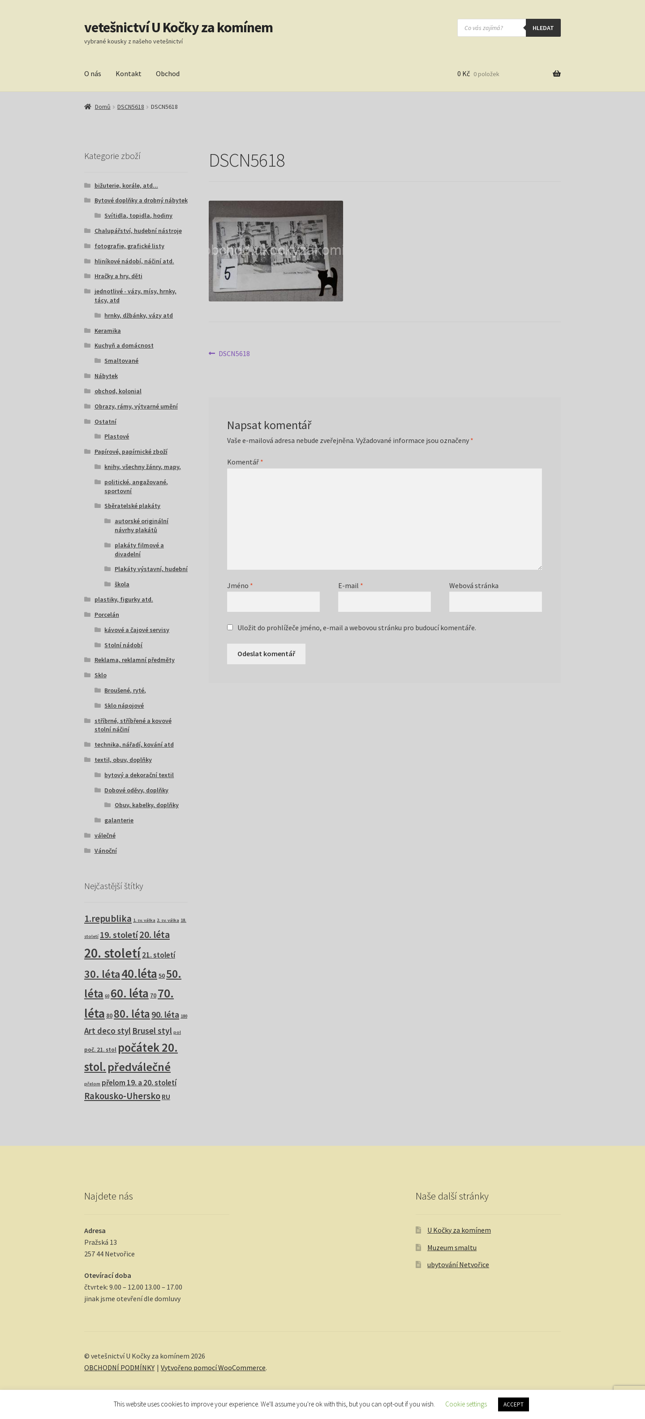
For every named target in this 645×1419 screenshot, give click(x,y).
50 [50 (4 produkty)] (162, 976)
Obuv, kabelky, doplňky (147, 805)
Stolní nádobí (123, 645)
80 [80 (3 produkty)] (109, 1015)
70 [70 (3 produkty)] (153, 995)
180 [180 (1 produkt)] (184, 1016)
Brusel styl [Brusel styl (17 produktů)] (152, 1030)
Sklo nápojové (124, 705)
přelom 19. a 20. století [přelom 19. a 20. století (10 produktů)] (139, 1083)
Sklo (101, 675)
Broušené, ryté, (125, 690)
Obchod (168, 73)
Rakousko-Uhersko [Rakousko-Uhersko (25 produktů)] (122, 1096)
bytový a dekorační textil (139, 775)
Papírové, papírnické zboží (131, 451)
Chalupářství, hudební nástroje (138, 231)
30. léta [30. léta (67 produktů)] (102, 974)
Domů (103, 107)
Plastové (116, 436)
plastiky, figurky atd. (124, 599)
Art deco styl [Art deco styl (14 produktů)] (107, 1031)
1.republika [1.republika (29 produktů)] (108, 918)
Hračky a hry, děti (118, 276)
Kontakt (129, 73)
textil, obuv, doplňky (123, 760)
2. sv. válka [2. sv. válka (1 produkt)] (168, 920)
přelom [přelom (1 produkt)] (92, 1084)
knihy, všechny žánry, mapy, (142, 467)
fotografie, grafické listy (129, 246)
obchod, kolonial (118, 391)
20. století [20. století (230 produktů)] (112, 953)
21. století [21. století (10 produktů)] (158, 955)
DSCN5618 (130, 107)
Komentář (245, 461)
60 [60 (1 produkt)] (107, 996)
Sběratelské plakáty (132, 506)
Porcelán (107, 615)
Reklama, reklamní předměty (135, 660)
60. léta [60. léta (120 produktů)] (130, 993)
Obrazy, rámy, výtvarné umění (136, 406)
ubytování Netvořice (458, 1264)
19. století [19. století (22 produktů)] (119, 935)
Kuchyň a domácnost (124, 345)
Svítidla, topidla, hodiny (138, 215)
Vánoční (106, 851)
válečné (105, 835)
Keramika (108, 331)
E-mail (350, 585)
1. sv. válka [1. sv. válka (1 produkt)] (144, 920)
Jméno (240, 585)
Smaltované (121, 361)
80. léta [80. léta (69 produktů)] (132, 1014)
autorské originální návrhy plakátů (141, 525)
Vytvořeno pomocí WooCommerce (213, 1367)
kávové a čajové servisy (136, 630)
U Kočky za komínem (459, 1230)
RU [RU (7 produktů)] (166, 1096)
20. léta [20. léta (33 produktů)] (154, 935)
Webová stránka (474, 585)
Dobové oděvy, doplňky (136, 790)
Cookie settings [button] (466, 1404)
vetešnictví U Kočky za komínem (178, 27)
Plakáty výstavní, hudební (151, 569)
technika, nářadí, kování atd (134, 744)
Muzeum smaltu (452, 1247)
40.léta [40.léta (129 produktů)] (139, 973)
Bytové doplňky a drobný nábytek (141, 200)
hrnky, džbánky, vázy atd (138, 315)
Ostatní (105, 421)
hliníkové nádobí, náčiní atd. (134, 261)
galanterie (118, 820)
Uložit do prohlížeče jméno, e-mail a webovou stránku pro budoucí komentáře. (356, 627)
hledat (543, 28)
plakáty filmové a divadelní (139, 549)
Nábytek (106, 376)
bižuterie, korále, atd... (126, 185)
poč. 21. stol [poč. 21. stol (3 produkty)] (100, 1050)
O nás (92, 73)
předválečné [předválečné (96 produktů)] (139, 1066)
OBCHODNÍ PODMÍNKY (119, 1367)
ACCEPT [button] (513, 1404)
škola (122, 584)
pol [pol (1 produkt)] (177, 1032)
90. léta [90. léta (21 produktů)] (165, 1014)
